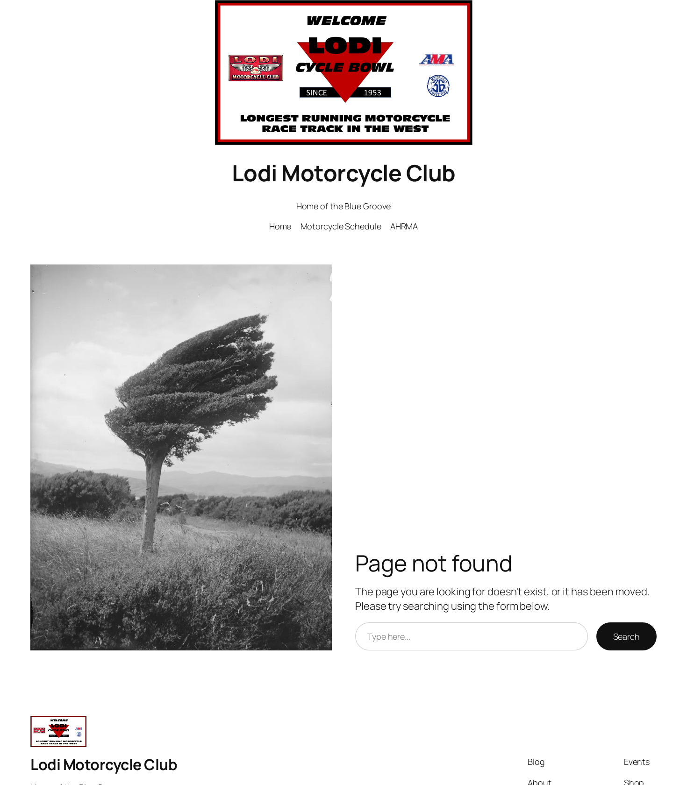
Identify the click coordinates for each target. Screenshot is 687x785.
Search (626, 636)
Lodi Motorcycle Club (344, 172)
